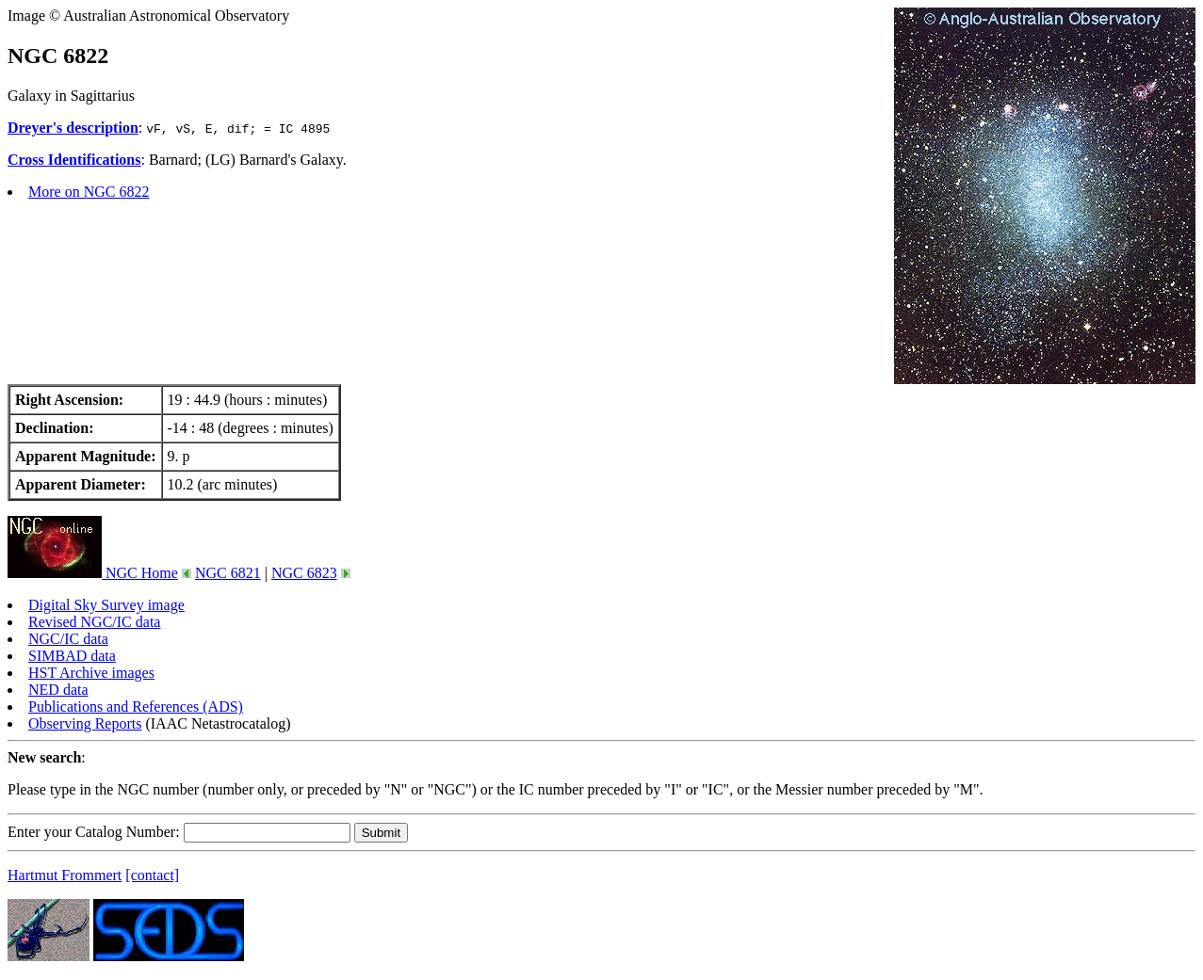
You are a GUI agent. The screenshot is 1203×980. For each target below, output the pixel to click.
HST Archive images (91, 673)
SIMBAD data (72, 656)
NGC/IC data (68, 639)
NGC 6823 (304, 573)
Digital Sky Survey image (106, 605)
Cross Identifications (74, 160)
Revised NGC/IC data (94, 622)
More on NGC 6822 (88, 192)
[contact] (152, 875)
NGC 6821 (228, 573)
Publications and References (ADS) (135, 707)
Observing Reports (84, 723)
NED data (58, 690)
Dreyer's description (73, 128)
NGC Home (93, 573)
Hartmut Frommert (65, 875)
